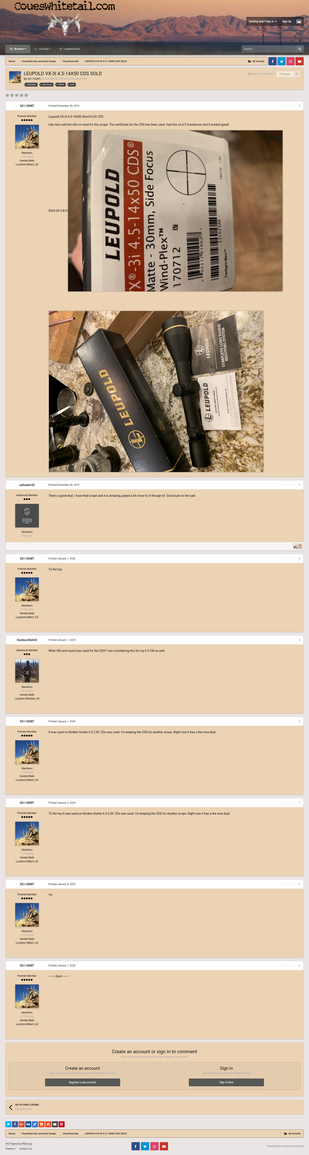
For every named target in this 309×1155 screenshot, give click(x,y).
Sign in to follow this (262, 73)
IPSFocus (27, 1143)
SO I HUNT (33, 78)
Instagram (290, 61)
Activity (44, 48)
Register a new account (82, 1082)
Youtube (299, 61)
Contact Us (25, 1148)
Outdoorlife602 (27, 640)
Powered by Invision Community (285, 1146)
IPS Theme (11, 1143)
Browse (20, 48)
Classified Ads (78, 78)
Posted (63, 105)
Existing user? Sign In (263, 21)
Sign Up (286, 21)
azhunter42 (27, 485)
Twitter (281, 61)
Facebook (272, 61)
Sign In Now (226, 1082)
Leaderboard (71, 48)
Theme (10, 1148)
